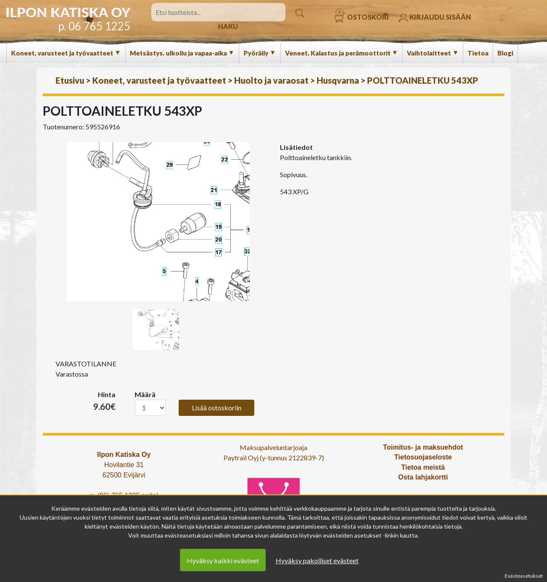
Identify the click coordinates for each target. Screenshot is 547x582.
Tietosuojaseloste (423, 457)
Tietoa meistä (423, 467)
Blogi (505, 53)
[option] (158, 221)
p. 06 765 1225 (94, 26)
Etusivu (70, 80)
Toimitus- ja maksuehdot (423, 447)
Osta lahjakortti (423, 477)
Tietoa (478, 53)
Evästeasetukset (524, 576)
